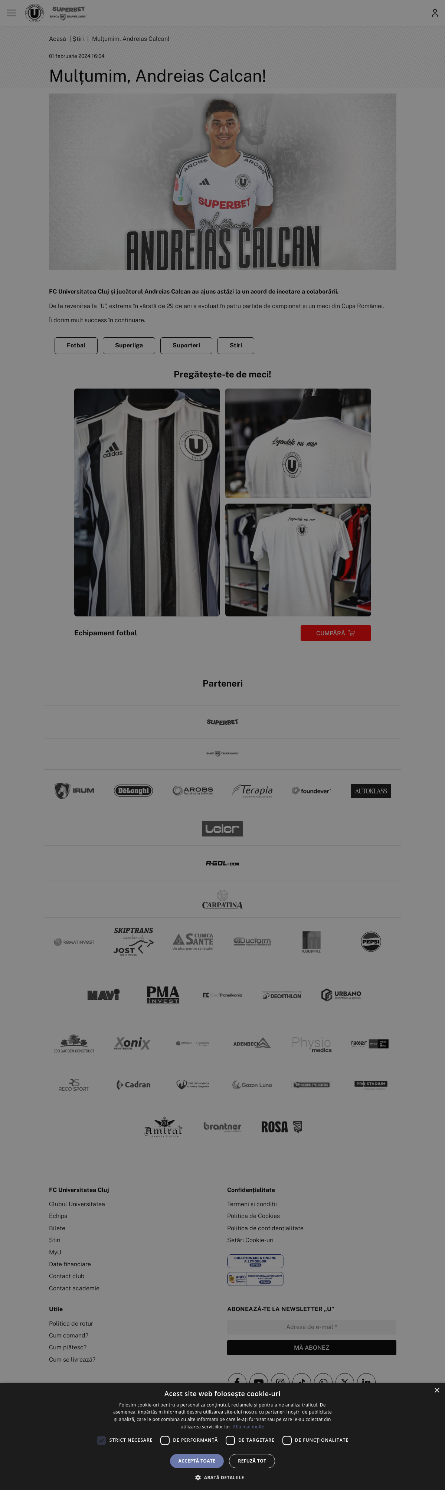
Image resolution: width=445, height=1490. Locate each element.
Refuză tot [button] (252, 1461)
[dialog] (222, 1436)
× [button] (436, 1391)
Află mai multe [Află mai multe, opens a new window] (248, 1427)
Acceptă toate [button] (197, 1461)
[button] (222, 1477)
